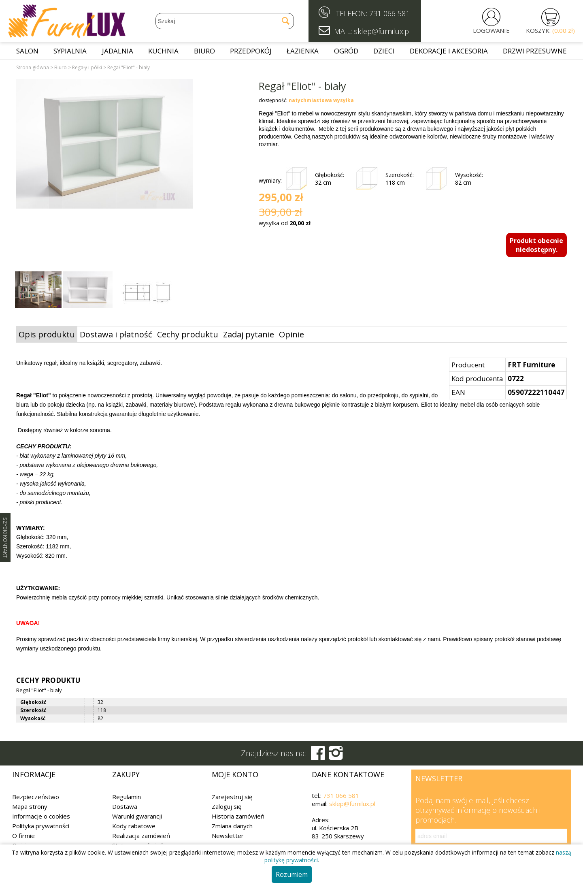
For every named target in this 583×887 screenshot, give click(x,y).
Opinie (291, 334)
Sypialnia (70, 50)
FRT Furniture (531, 364)
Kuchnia (163, 50)
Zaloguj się (226, 806)
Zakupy (126, 774)
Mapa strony (29, 806)
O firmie (23, 836)
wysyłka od (285, 223)
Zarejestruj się (232, 797)
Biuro (204, 50)
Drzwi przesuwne (535, 50)
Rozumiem (292, 874)
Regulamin (126, 797)
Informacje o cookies (41, 816)
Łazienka (303, 50)
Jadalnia (117, 50)
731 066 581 (389, 13)
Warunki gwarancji (137, 816)
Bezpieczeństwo (35, 797)
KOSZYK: (550, 30)
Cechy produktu (187, 334)
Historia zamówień (238, 816)
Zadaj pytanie (248, 334)
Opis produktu (47, 334)
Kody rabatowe (133, 826)
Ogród (346, 50)
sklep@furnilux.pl (352, 804)
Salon (27, 50)
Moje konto (235, 774)
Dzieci (383, 50)
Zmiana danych (232, 826)
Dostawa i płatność (116, 334)
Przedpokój (251, 50)
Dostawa (124, 806)
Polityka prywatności (40, 826)
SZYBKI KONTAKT (5, 537)
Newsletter (228, 836)
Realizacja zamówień (141, 836)
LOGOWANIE (491, 30)
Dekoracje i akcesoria (449, 50)
